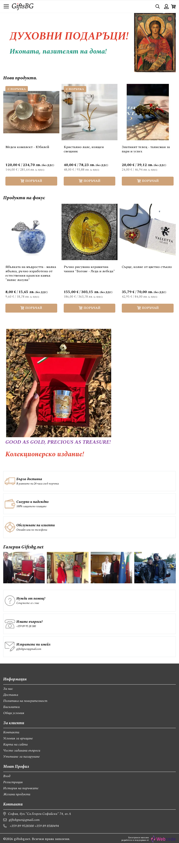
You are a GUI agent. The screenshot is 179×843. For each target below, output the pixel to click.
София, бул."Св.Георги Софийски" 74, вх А (39, 813)
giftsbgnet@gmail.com (28, 649)
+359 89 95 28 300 (26, 626)
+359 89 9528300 (22, 825)
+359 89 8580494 (47, 825)
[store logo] (22, 6)
